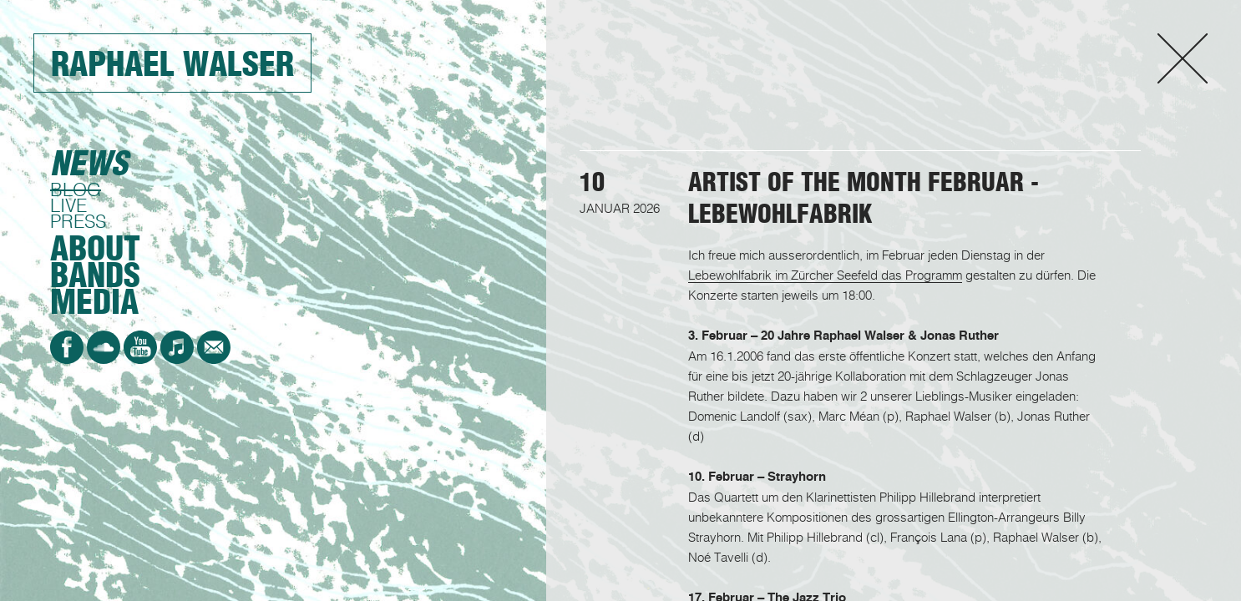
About (95, 248)
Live (68, 205)
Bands (95, 275)
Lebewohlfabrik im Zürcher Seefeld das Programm (825, 274)
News (89, 163)
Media (94, 302)
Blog (75, 189)
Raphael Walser (172, 64)
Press (78, 221)
